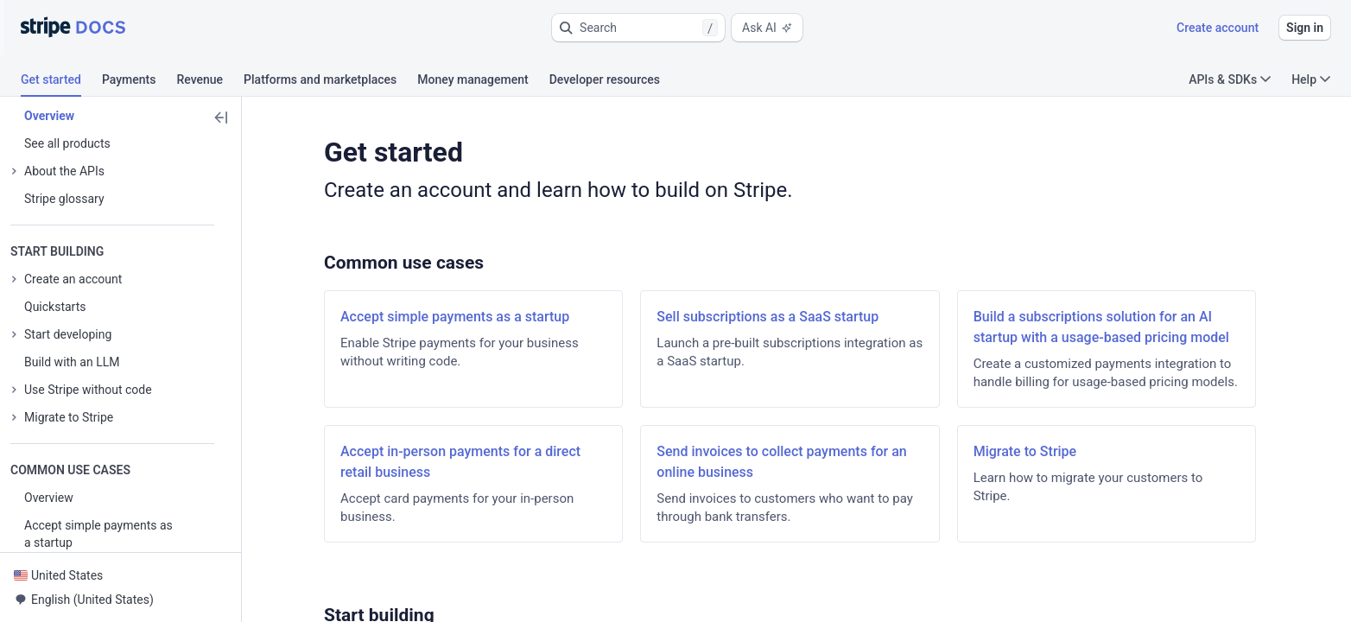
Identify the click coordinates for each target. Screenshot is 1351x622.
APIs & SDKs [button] (1230, 79)
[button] (638, 27)
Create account (1218, 28)
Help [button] (1310, 79)
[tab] (61, 82)
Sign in (1304, 28)
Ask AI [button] (767, 28)
